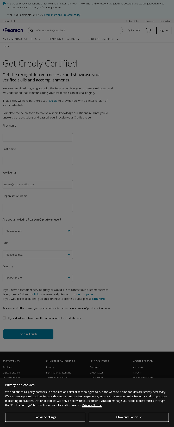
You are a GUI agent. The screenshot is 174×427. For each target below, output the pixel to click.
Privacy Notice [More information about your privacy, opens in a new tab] (92, 405)
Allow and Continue (129, 417)
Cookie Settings (45, 417)
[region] (87, 402)
